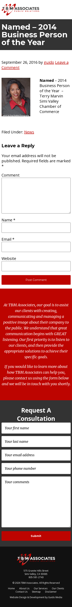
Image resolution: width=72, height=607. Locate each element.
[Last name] (36, 441)
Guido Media (55, 597)
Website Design (18, 597)
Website (9, 258)
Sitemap (36, 591)
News (29, 132)
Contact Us (21, 591)
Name (8, 220)
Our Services (40, 588)
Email (8, 239)
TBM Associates (21, 9)
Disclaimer (51, 591)
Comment (11, 175)
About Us (24, 588)
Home (11, 588)
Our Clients (58, 588)
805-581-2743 (36, 577)
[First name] (36, 428)
